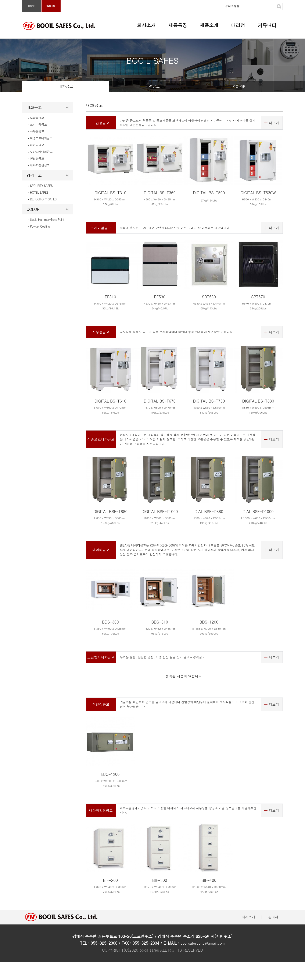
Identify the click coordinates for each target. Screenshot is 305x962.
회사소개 (146, 25)
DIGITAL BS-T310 (110, 192)
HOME (31, 6)
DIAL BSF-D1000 (258, 511)
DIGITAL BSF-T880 (110, 511)
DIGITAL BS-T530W (258, 192)
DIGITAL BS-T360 (160, 192)
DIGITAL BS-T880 (258, 401)
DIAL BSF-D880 (209, 511)
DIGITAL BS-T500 (209, 192)
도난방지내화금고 (40, 152)
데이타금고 (36, 145)
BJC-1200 (110, 774)
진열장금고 (36, 158)
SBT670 (258, 296)
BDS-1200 (209, 622)
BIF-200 (110, 880)
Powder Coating (39, 226)
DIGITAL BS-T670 (160, 401)
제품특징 (177, 25)
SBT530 (209, 296)
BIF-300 (159, 880)
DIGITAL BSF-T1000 (159, 511)
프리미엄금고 (37, 124)
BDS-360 (110, 622)
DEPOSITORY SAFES (42, 199)
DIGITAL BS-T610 (110, 401)
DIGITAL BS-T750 (209, 401)
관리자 (273, 916)
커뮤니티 (267, 25)
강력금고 (152, 86)
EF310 (110, 296)
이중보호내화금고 (40, 138)
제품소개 (209, 25)
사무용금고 (36, 131)
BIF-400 (208, 880)
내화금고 (65, 86)
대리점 (238, 25)
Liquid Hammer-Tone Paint (46, 219)
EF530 (159, 296)
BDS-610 (159, 622)
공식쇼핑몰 (232, 6)
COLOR (239, 86)
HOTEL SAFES (38, 192)
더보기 (274, 122)
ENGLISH (51, 6)
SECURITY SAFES (40, 185)
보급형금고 (36, 118)
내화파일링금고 (39, 165)
